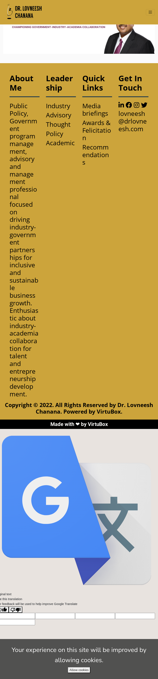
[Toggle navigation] (150, 12)
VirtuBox (98, 424)
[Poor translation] (15, 609)
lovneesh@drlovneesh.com (132, 121)
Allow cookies (78, 670)
